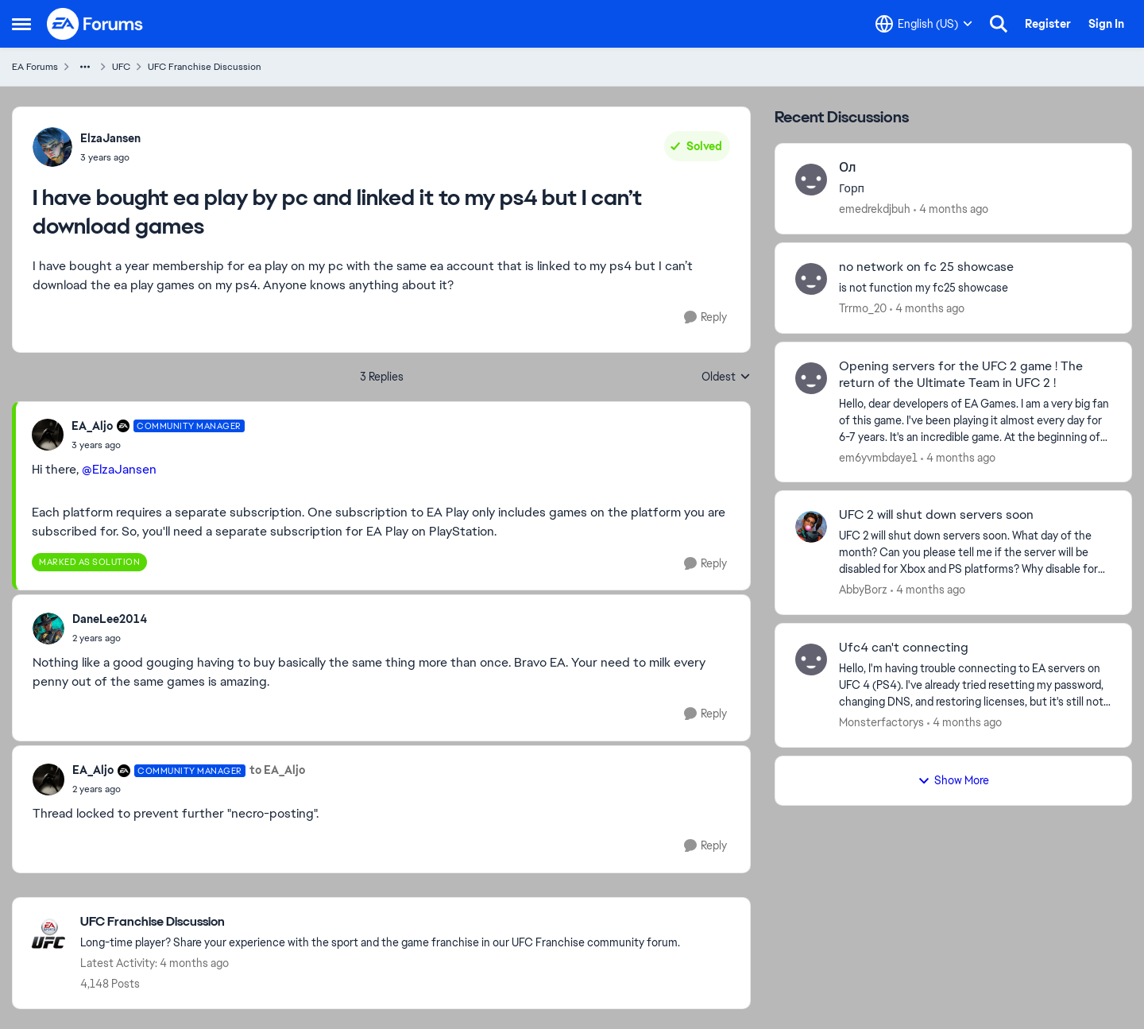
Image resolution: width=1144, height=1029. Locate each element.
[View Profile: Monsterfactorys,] (811, 659)
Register (1048, 24)
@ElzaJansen (119, 469)
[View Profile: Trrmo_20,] (811, 279)
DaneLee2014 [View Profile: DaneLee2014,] (109, 619)
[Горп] (975, 188)
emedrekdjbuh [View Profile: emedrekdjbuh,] (874, 209)
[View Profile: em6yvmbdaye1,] (811, 378)
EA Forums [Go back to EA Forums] (35, 66)
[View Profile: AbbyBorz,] (811, 527)
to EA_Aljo (277, 770)
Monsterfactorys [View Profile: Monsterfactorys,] (881, 722)
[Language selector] (924, 24)
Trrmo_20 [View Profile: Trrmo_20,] (863, 308)
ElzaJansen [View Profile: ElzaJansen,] (110, 138)
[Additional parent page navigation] (85, 67)
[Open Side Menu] (21, 24)
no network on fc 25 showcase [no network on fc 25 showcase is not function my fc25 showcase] (926, 267)
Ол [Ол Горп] (847, 168)
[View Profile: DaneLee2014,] (48, 628)
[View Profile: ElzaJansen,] (52, 147)
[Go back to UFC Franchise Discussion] (380, 922)
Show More (953, 780)
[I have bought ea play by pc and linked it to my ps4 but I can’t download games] (158, 445)
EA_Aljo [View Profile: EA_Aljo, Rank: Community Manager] (92, 426)
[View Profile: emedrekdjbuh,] (811, 179)
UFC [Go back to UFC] (121, 66)
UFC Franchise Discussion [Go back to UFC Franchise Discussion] (204, 66)
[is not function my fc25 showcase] (975, 288)
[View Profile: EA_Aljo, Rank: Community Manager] (48, 435)
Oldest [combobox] (726, 377)
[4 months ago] (951, 209)
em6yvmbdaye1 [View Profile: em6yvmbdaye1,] (878, 457)
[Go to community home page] (95, 24)
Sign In (1106, 24)
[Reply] (705, 317)
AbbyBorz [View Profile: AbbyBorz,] (863, 589)
